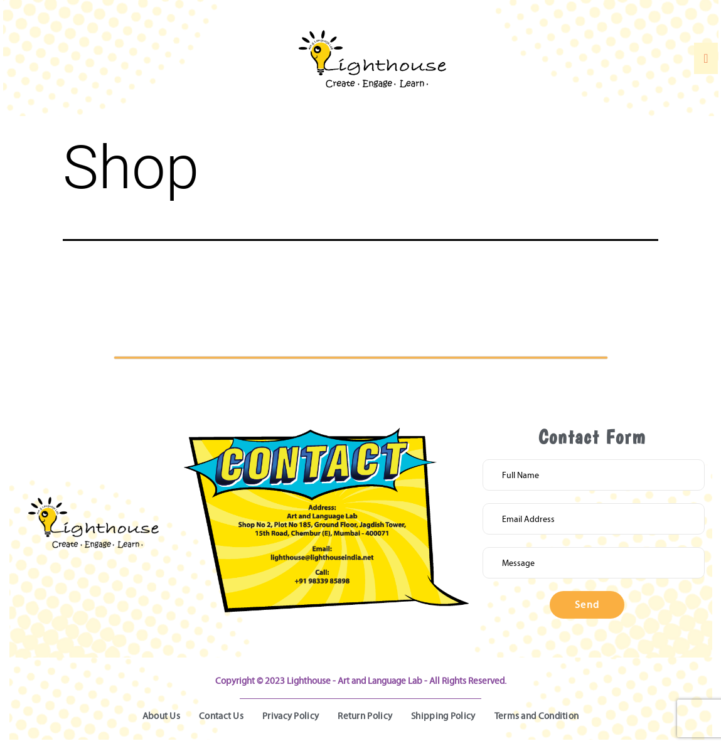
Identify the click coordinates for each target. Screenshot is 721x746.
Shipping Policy (443, 716)
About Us (161, 716)
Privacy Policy (290, 716)
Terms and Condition (536, 716)
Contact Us (221, 716)
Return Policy (365, 716)
